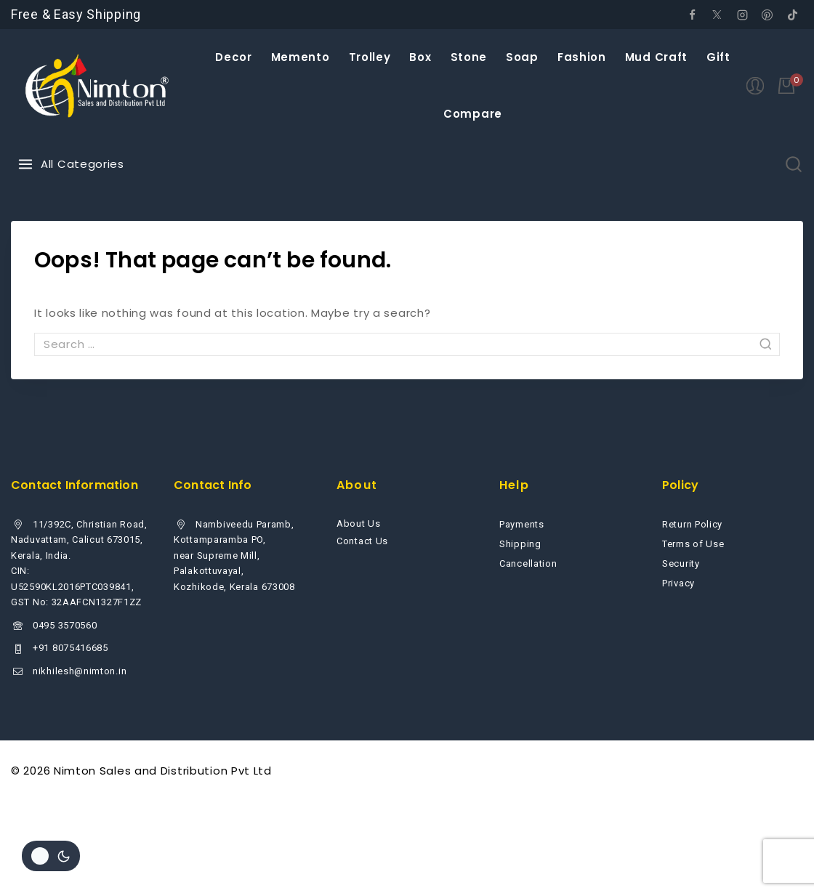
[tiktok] (792, 14)
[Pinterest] (767, 14)
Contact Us (362, 541)
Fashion (581, 57)
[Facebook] (692, 14)
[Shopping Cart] (790, 86)
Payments (521, 524)
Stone (469, 57)
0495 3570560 (65, 625)
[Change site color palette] (51, 856)
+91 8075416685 (70, 647)
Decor (233, 57)
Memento (300, 57)
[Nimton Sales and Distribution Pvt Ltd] (97, 86)
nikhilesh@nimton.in (79, 671)
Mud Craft (656, 57)
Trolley (370, 57)
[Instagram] (742, 14)
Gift (718, 57)
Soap (522, 57)
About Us (359, 523)
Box (420, 57)
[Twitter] (717, 14)
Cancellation (528, 563)
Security (681, 563)
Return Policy (692, 524)
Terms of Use (693, 543)
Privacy (678, 583)
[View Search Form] (793, 164)
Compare (472, 113)
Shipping (520, 543)
